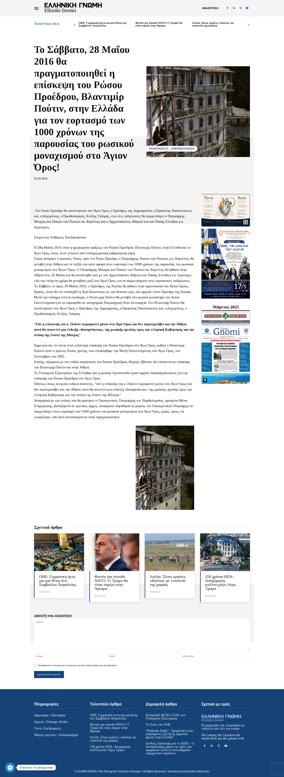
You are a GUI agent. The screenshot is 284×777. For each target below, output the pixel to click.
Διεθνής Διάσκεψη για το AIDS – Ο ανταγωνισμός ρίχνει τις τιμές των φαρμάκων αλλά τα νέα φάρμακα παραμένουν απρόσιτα (170, 748)
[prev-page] (74, 25)
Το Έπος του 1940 (158, 724)
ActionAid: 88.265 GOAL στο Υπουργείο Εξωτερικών (165, 716)
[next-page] (248, 25)
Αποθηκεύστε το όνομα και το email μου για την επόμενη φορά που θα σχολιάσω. (77, 665)
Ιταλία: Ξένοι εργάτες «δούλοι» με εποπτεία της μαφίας (213, 24)
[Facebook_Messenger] (10, 767)
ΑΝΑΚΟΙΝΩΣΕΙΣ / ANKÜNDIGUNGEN (171, 149)
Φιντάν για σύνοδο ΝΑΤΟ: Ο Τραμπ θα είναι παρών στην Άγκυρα (158, 24)
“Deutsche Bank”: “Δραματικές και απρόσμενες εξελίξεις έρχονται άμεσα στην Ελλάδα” (169, 734)
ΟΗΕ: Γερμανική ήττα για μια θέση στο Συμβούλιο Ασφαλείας (102, 24)
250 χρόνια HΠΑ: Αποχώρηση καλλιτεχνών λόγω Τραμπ (220, 582)
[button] (210, 8)
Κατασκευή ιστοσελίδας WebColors (188, 771)
